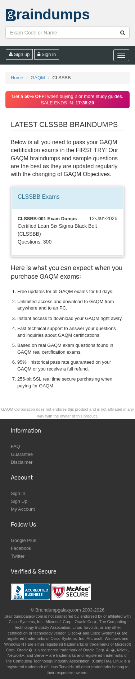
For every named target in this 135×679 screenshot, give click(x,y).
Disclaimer (21, 462)
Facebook (21, 548)
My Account (23, 509)
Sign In (18, 493)
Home (17, 77)
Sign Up (19, 501)
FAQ (15, 446)
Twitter (17, 556)
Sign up (19, 54)
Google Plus (23, 540)
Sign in (46, 54)
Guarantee (22, 454)
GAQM (38, 77)
